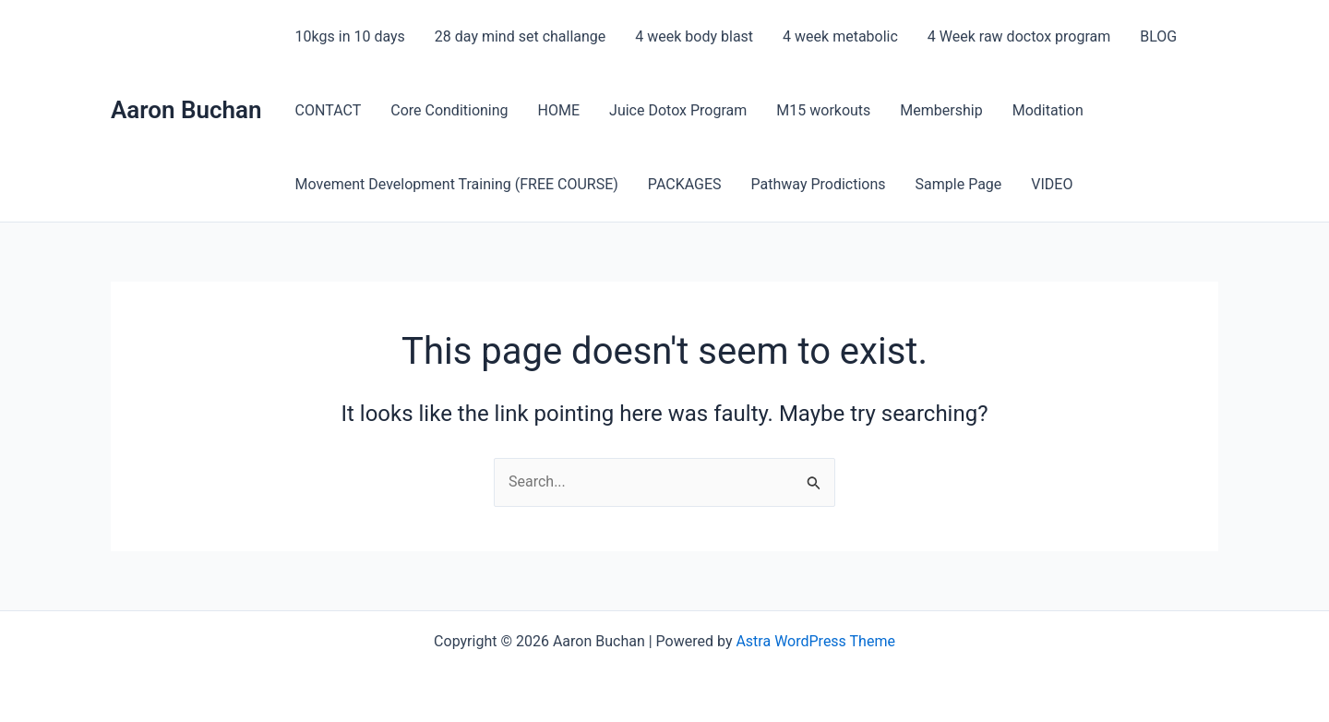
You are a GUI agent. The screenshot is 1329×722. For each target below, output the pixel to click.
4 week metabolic (840, 36)
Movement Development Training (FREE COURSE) (456, 184)
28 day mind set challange (520, 36)
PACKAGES (685, 184)
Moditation (1048, 110)
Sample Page (959, 184)
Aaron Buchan (186, 110)
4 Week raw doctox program (1019, 36)
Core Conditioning (449, 110)
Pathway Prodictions (818, 184)
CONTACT (328, 110)
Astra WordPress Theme (815, 641)
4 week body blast (694, 36)
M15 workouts (823, 110)
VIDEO (1051, 184)
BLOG (1158, 36)
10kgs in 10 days (350, 36)
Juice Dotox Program (678, 110)
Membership (941, 110)
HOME (559, 110)
